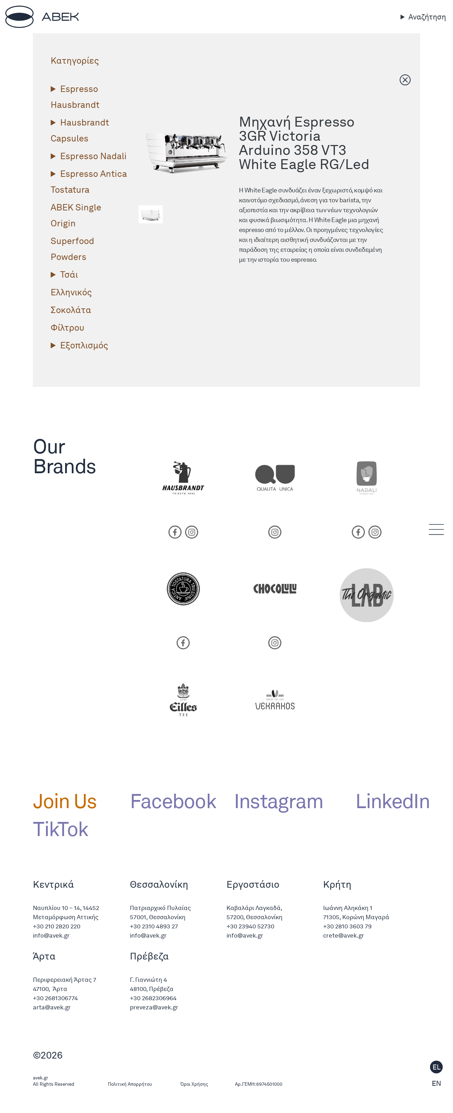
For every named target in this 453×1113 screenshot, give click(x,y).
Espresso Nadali (93, 156)
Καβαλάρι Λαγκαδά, (254, 907)
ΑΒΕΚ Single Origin (76, 215)
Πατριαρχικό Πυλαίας (160, 907)
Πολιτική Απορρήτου (130, 1084)
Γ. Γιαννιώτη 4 (148, 979)
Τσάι (69, 274)
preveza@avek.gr (154, 1007)
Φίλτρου (67, 327)
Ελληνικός (71, 292)
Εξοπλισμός (84, 345)
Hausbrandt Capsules (80, 130)
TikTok (60, 829)
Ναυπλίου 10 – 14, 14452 (66, 907)
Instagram (278, 801)
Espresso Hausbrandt (75, 96)
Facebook (173, 801)
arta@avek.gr (52, 1007)
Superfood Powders (72, 249)
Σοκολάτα (71, 310)
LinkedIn (387, 801)
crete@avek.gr (343, 935)
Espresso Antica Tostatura (89, 181)
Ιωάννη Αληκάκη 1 (347, 907)
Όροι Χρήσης (194, 1084)
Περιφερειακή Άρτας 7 (64, 979)
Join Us (64, 801)
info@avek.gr (52, 935)
